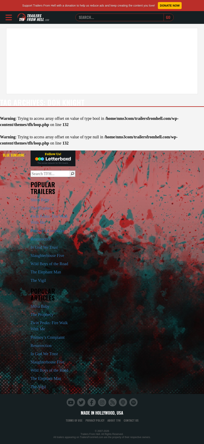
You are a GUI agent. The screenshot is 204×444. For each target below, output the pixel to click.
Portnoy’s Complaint (48, 230)
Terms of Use (74, 420)
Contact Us (131, 420)
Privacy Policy (94, 420)
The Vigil (38, 280)
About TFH (114, 420)
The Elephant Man (46, 272)
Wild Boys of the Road (49, 263)
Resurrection (41, 239)
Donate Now (170, 5)
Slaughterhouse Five (47, 255)
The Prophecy (42, 208)
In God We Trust (44, 247)
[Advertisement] (102, 61)
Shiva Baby (40, 200)
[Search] (72, 174)
